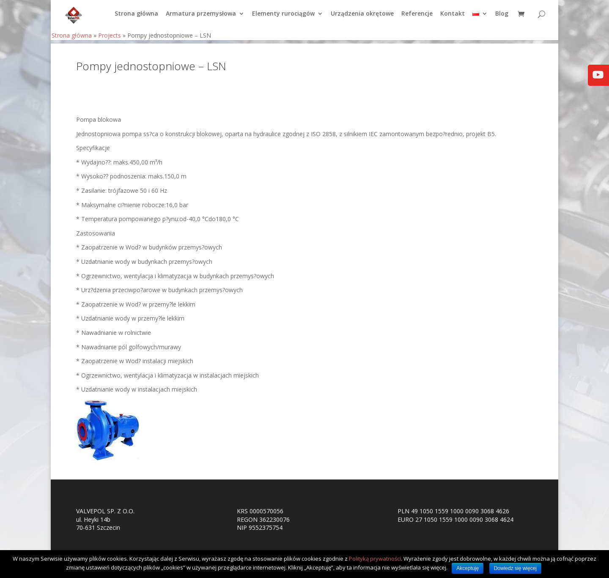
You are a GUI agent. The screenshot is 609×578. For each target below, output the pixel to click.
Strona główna (136, 17)
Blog (501, 17)
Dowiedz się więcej (515, 568)
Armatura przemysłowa (201, 17)
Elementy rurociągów (283, 17)
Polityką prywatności (375, 558)
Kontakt (452, 17)
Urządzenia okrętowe (362, 17)
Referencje (417, 17)
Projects (109, 39)
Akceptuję (467, 568)
